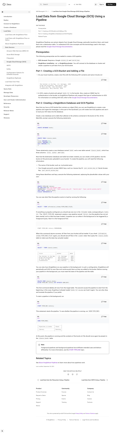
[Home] (7, 4)
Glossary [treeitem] (7, 118)
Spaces (64, 405)
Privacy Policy (79, 423)
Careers (89, 409)
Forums (64, 402)
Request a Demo (41, 405)
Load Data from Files (12, 82)
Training (64, 412)
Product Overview (41, 402)
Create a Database (10, 27)
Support (6, 114)
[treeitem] (16, 16)
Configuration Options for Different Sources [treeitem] (15, 73)
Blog (88, 405)
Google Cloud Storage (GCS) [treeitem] (16, 62)
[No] (72, 384)
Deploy (6, 20)
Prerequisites (42, 28)
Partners (89, 412)
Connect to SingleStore (12, 24)
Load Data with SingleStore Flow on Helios (17, 39)
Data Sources (9, 47)
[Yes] (68, 384)
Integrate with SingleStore (14, 85)
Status (38, 415)
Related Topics (42, 36)
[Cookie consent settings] (2, 430)
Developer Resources (11, 96)
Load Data (7, 31)
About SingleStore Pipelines (14, 44)
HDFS (9, 65)
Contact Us (90, 402)
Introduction (8, 16)
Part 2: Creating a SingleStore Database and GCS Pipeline (55, 33)
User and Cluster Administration (15, 100)
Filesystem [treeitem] (10, 58)
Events (64, 409)
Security (6, 107)
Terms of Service (90, 423)
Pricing (38, 409)
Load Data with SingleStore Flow (16, 35)
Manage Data (8, 92)
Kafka (9, 69)
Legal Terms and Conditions (90, 430)
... (50, 11)
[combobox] (95, 4)
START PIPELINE (74, 360)
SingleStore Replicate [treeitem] (14, 78)
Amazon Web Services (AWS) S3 (17, 51)
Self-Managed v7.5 (41, 11)
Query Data (7, 89)
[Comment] (77, 384)
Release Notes (9, 111)
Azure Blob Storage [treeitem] (13, 54)
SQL (38, 124)
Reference (7, 103)
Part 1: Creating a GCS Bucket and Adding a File (52, 31)
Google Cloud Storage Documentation (59, 47)
